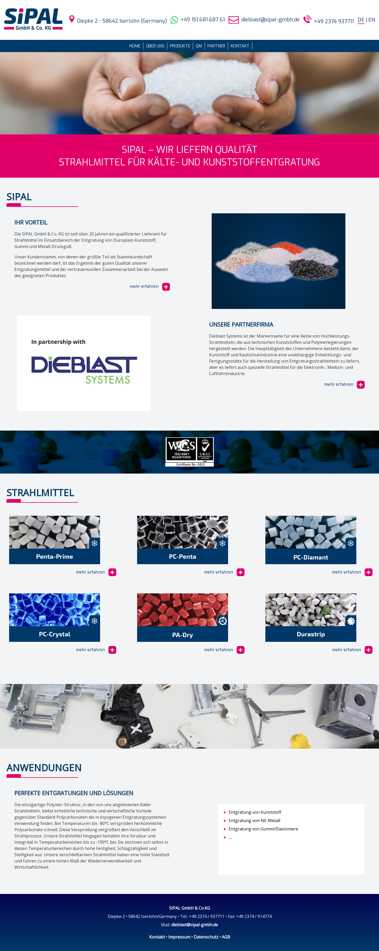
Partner (216, 46)
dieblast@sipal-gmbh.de (270, 19)
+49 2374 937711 (334, 21)
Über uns (155, 46)
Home (134, 46)
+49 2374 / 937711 (206, 916)
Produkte (180, 46)
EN (371, 19)
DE (361, 19)
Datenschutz (206, 937)
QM (199, 46)
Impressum (179, 937)
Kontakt (240, 46)
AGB (226, 937)
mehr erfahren (150, 286)
